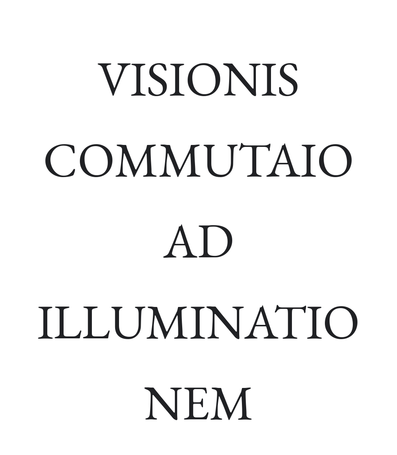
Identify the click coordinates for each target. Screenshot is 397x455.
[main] (198, 240)
